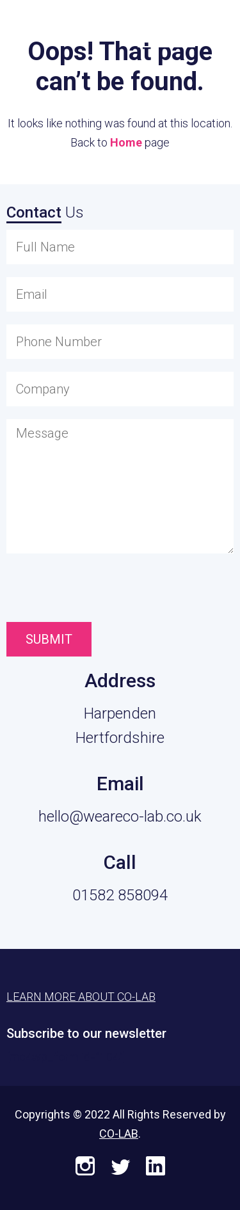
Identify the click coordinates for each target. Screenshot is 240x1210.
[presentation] (78, 590)
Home (126, 142)
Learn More (166, 26)
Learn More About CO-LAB (81, 996)
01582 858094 (120, 895)
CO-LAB (118, 1133)
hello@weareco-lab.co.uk (120, 816)
